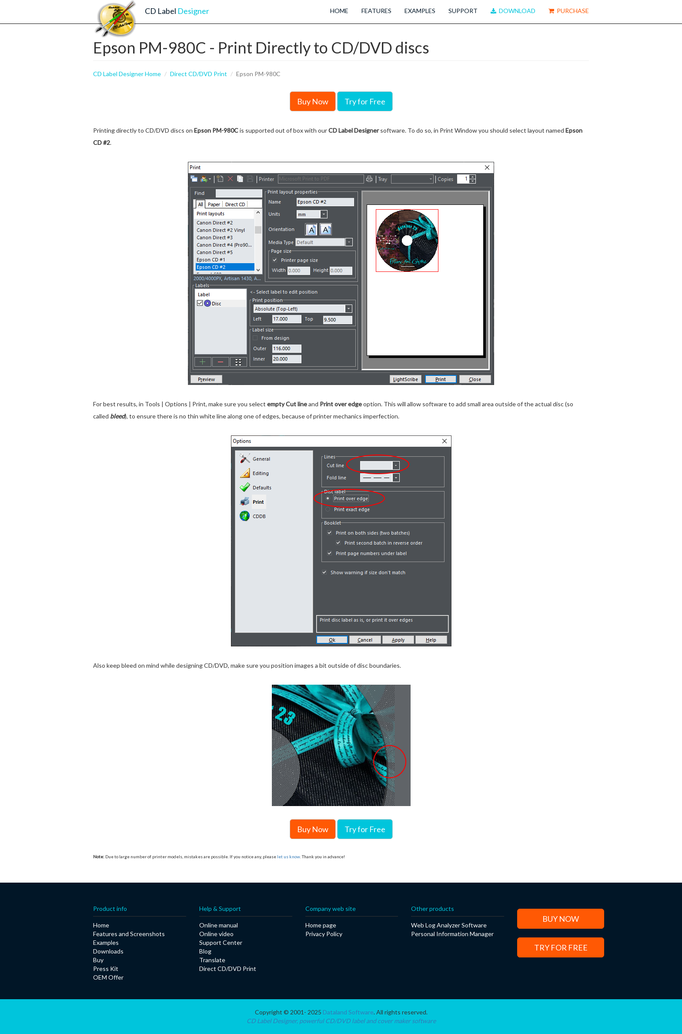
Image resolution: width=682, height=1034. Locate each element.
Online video (216, 933)
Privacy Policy (323, 933)
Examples (420, 10)
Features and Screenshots (129, 933)
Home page (320, 925)
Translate (212, 960)
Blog (205, 951)
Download (513, 10)
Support (463, 10)
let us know (288, 856)
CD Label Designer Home (127, 73)
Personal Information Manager (452, 933)
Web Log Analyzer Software (449, 925)
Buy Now (312, 101)
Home (339, 10)
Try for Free (364, 101)
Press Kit (105, 968)
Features (376, 10)
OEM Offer (108, 977)
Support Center (220, 942)
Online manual (218, 925)
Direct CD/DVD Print (198, 73)
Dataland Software (348, 1012)
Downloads (108, 951)
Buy (98, 960)
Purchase (568, 10)
